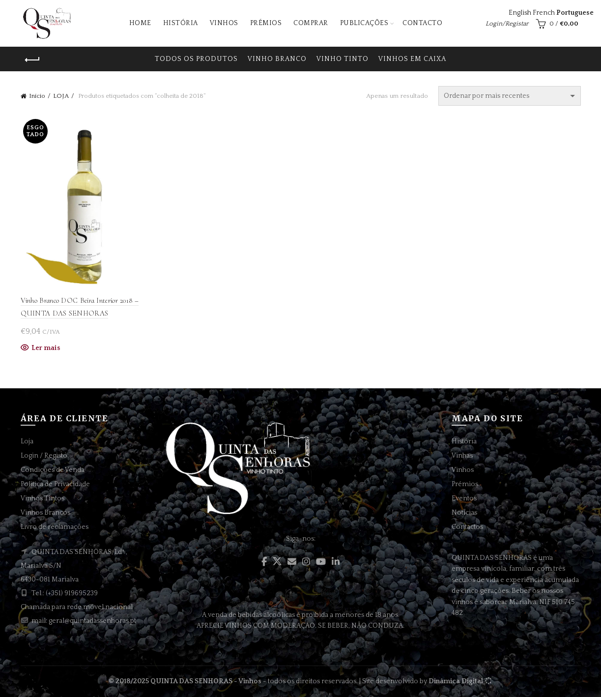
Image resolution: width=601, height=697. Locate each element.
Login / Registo (44, 456)
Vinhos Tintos (42, 498)
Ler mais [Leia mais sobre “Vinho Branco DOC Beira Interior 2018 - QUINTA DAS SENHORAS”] (45, 348)
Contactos (467, 527)
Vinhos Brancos (45, 513)
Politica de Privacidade (55, 484)
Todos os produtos (196, 59)
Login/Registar (507, 23)
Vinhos (224, 23)
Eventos (464, 498)
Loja (27, 441)
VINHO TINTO (342, 59)
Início (37, 95)
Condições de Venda (53, 470)
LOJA (61, 95)
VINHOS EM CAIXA (412, 59)
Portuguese (575, 13)
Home (140, 23)
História (180, 23)
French (544, 13)
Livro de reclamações (54, 527)
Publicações (364, 23)
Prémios (266, 23)
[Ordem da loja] (509, 96)
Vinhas (462, 456)
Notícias (464, 513)
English (520, 13)
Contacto (422, 23)
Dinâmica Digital (456, 681)
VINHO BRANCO (277, 59)
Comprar (310, 23)
